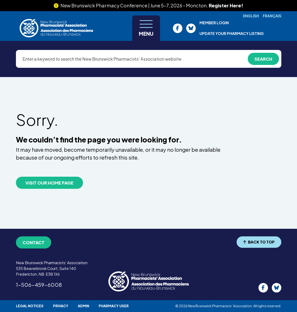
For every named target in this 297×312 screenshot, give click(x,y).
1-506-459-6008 (39, 284)
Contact (33, 242)
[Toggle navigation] (146, 28)
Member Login (214, 22)
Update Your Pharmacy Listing (232, 33)
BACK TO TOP (259, 241)
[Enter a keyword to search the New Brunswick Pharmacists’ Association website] (148, 59)
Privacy (60, 306)
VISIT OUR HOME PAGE (49, 182)
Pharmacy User (114, 306)
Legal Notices (30, 306)
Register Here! (226, 5)
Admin (83, 306)
